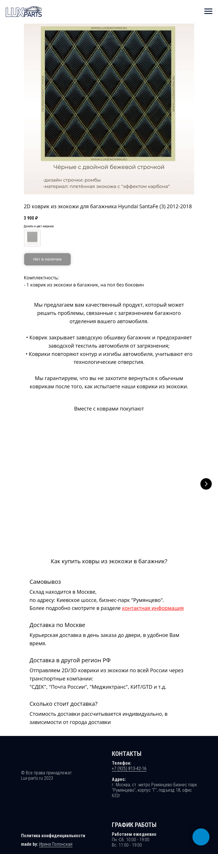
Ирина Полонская (55, 837)
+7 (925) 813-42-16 (129, 761)
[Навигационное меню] (208, 11)
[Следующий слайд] (206, 483)
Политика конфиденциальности (53, 828)
